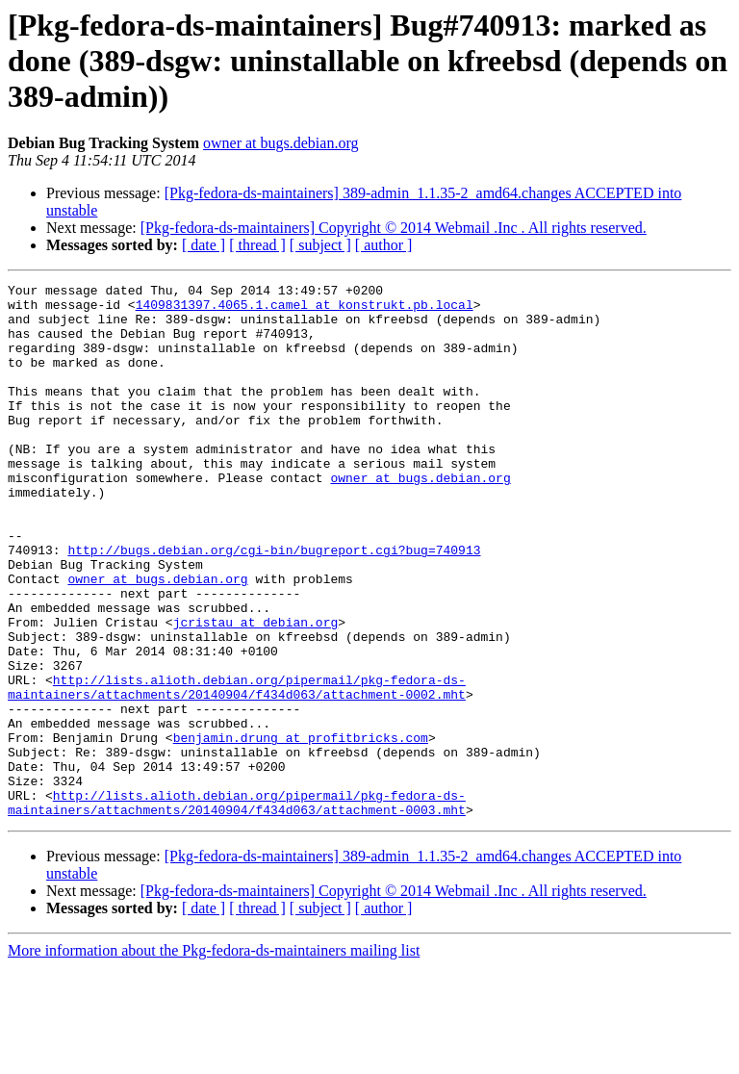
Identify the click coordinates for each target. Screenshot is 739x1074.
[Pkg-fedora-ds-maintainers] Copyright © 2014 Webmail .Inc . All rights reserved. (393, 227)
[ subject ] (320, 245)
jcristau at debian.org (256, 691)
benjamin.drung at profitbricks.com (300, 829)
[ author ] (384, 245)
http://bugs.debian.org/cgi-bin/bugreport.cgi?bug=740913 (273, 604)
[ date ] (203, 245)
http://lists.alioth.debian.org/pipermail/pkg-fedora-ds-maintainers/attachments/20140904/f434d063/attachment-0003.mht (237, 907)
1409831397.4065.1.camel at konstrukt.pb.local (304, 310)
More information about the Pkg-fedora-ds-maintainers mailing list (214, 1057)
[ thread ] (257, 245)
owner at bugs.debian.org (280, 143)
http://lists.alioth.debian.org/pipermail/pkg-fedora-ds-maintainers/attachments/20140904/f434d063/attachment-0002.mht (237, 769)
